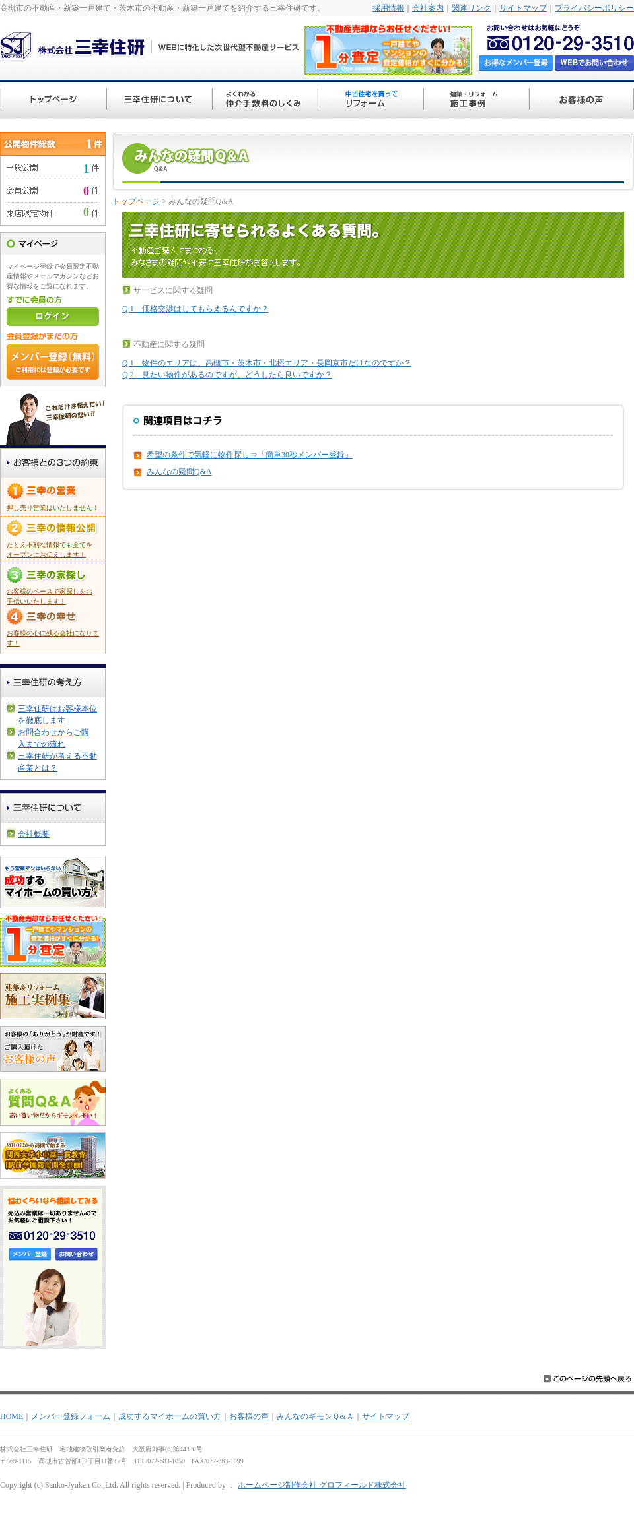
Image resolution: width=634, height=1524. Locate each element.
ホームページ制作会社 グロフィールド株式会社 (322, 1485)
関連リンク (471, 8)
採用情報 (388, 8)
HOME (11, 1416)
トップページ (136, 201)
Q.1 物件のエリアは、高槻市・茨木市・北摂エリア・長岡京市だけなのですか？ (266, 362)
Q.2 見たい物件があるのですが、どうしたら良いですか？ (227, 374)
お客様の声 (249, 1416)
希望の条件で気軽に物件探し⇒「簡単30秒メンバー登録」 (250, 454)
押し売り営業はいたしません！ (53, 507)
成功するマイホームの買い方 (169, 1416)
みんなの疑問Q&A (179, 471)
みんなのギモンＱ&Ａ (315, 1416)
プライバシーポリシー (594, 8)
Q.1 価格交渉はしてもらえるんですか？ (195, 308)
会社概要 (34, 834)
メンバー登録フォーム (70, 1416)
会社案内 (428, 8)
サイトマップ (523, 8)
